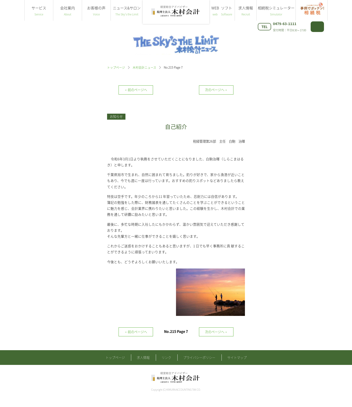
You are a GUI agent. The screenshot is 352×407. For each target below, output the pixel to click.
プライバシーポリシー (199, 365)
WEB (215, 11)
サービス (39, 11)
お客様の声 (96, 11)
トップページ (116, 67)
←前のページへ (136, 89)
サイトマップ (237, 365)
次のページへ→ (216, 89)
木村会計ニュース (144, 67)
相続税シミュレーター (276, 11)
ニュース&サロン (127, 11)
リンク (166, 365)
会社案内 (67, 11)
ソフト (226, 11)
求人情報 (245, 11)
